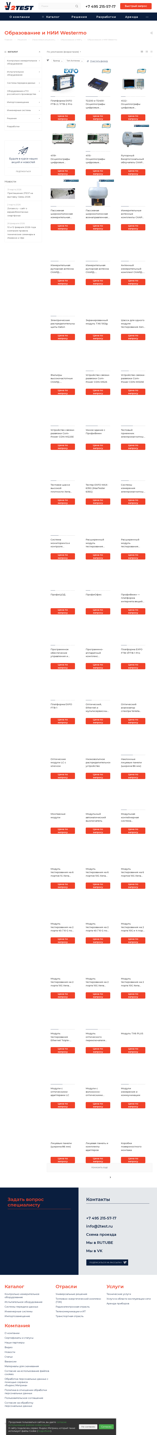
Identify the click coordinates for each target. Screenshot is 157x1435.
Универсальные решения (71, 1294)
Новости (10, 181)
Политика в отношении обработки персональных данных (26, 1392)
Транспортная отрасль (69, 1316)
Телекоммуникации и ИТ (71, 1311)
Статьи (9, 1356)
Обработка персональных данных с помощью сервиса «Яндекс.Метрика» (26, 1382)
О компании (12, 1333)
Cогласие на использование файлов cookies (27, 1373)
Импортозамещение (17, 1316)
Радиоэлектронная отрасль (73, 1306)
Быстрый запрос (136, 6)
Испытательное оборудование (23, 1302)
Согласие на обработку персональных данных (19, 1404)
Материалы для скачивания (22, 1366)
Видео (9, 1347)
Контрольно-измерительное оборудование (22, 1296)
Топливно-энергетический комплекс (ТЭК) (78, 1300)
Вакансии (10, 1361)
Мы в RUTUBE (104, 1242)
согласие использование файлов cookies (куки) (37, 1424)
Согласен (106, 1426)
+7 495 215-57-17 (100, 6)
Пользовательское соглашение (24, 1398)
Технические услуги (119, 1294)
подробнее (44, 1431)
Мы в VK (98, 1251)
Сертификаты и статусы (19, 1337)
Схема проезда (105, 1234)
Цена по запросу (63, 117)
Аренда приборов (118, 1303)
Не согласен (88, 1426)
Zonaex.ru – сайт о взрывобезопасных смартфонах (17, 212)
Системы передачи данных (21, 1306)
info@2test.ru (103, 1226)
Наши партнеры (15, 1342)
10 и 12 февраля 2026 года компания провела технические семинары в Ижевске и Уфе (21, 232)
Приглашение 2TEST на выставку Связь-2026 (20, 195)
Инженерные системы (19, 1311)
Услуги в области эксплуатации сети (129, 1298)
